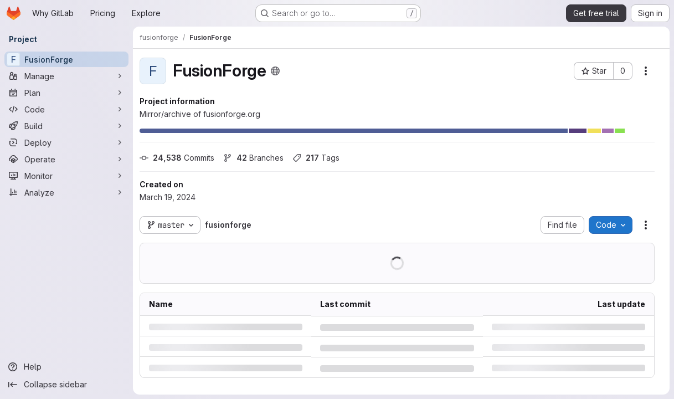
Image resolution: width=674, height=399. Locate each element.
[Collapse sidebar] (66, 384)
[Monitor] (66, 175)
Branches (253, 157)
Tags (315, 157)
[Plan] (66, 92)
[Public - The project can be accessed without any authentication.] (275, 70)
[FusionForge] (66, 59)
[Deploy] (66, 142)
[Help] (66, 367)
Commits (177, 157)
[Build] (66, 126)
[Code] (66, 109)
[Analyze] (66, 192)
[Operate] (66, 159)
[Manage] (66, 76)
